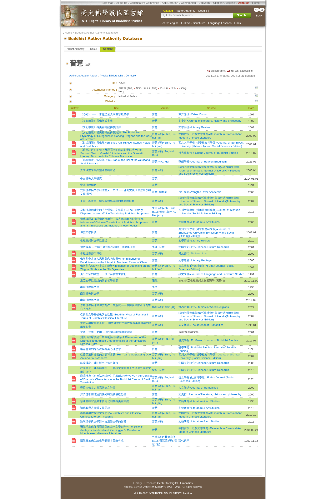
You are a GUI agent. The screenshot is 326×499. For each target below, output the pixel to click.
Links (237, 23)
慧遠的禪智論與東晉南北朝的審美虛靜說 (104, 401)
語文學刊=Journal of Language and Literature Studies (211, 274)
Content (107, 49)
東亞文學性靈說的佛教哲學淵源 (99, 280)
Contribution (188, 2)
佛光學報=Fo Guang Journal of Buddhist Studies (208, 152)
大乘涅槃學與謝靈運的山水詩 (97, 170)
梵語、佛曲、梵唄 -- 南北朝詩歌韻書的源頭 (106, 332)
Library (137, 483)
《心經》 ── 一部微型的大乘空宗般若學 (104, 114)
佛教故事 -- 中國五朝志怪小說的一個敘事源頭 (107, 247)
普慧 (154, 114)
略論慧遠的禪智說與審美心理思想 (100, 349)
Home (256, 2)
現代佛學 (184, 440)
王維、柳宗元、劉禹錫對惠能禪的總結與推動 (107, 201)
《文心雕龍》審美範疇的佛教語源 (100, 127)
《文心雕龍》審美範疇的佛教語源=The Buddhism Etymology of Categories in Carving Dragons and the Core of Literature (116, 136)
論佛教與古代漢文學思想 (95, 407)
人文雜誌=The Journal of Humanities (201, 324)
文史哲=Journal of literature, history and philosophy (210, 120)
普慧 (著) (157, 170)
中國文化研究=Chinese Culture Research (204, 247)
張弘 (154, 280)
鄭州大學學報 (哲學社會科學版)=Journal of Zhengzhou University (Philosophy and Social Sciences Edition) (206, 232)
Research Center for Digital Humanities (169, 483)
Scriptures (199, 23)
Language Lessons (220, 23)
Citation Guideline (224, 2)
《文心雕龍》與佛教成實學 (96, 120)
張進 (154, 247)
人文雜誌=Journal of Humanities (198, 387)
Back (259, 15)
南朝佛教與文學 (89, 287)
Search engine (170, 23)
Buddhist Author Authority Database (96, 32)
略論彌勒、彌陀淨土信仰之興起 (99, 362)
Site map (108, 2)
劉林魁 (163, 192)
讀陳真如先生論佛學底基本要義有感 (102, 440)
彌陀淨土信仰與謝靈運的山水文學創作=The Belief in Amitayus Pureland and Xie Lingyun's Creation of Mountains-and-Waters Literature (111, 430)
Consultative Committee (144, 2)
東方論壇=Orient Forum (193, 114)
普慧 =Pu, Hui (160, 161)
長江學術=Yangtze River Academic (200, 192)
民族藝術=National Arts (193, 253)
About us (121, 2)
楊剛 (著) (157, 307)
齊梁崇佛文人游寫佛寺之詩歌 (97, 387)
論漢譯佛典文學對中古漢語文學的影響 (103, 421)
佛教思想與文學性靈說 (93, 240)
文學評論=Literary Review (194, 127)
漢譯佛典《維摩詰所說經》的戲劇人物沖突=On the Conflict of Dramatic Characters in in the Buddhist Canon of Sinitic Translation (116, 379)
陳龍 (154, 369)
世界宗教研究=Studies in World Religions (204, 307)
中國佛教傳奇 (88, 184)
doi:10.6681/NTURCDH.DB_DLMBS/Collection (163, 493)
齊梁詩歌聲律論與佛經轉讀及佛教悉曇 (103, 394)
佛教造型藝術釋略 (91, 253)
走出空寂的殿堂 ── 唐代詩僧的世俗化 (103, 274)
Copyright (204, 2)
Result (93, 49)
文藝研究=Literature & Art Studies (199, 222)
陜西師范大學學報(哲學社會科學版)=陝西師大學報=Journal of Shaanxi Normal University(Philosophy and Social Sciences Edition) (209, 170)
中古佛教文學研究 (91, 178)
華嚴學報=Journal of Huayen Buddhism (203, 161)
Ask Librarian (170, 2)
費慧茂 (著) (166, 440)
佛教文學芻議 (88, 232)
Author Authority (75, 49)
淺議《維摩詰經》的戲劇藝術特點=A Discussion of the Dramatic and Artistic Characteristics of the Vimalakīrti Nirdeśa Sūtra (113, 340)
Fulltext (185, 23)
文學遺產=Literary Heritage (195, 260)
